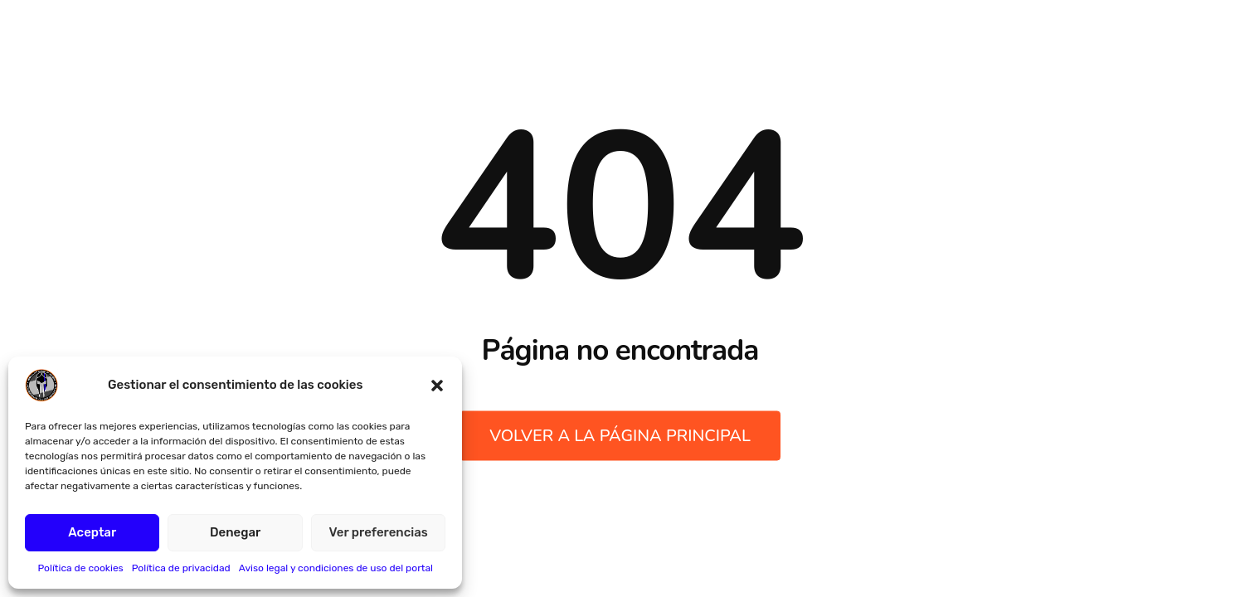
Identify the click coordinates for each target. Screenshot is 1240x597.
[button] (437, 385)
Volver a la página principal (620, 436)
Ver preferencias (378, 532)
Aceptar (92, 532)
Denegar (235, 532)
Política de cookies (80, 568)
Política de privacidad (181, 568)
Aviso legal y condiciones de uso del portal (336, 568)
